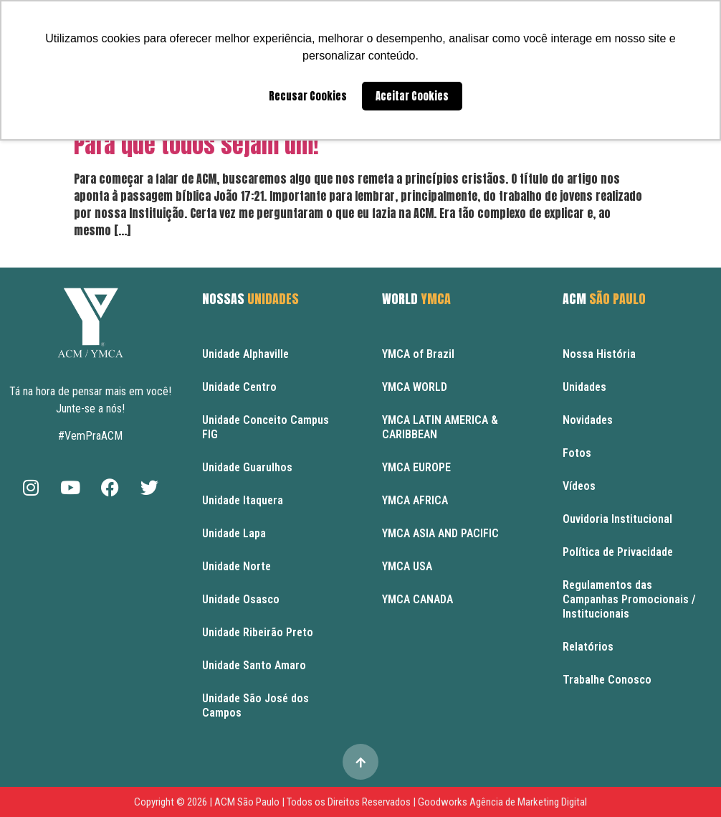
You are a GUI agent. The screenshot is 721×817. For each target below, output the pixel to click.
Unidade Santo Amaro (254, 665)
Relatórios (588, 646)
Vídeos (579, 486)
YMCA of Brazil (418, 354)
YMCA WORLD (414, 387)
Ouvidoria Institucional (617, 519)
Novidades (588, 420)
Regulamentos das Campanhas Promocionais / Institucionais (629, 599)
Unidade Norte (236, 566)
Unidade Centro (239, 387)
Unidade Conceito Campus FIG (265, 427)
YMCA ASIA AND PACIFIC (440, 533)
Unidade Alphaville (245, 354)
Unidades (584, 387)
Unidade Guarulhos (247, 467)
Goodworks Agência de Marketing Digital (502, 801)
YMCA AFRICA (415, 500)
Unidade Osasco (241, 599)
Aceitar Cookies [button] (412, 96)
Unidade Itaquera (242, 500)
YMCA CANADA (417, 599)
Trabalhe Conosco (607, 679)
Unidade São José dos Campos (255, 705)
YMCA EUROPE (416, 467)
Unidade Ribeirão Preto (257, 632)
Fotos (577, 453)
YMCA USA (407, 566)
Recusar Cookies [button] (308, 96)
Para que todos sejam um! (196, 144)
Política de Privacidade (618, 552)
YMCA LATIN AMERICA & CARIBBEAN (440, 427)
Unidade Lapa (234, 533)
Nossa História (599, 354)
